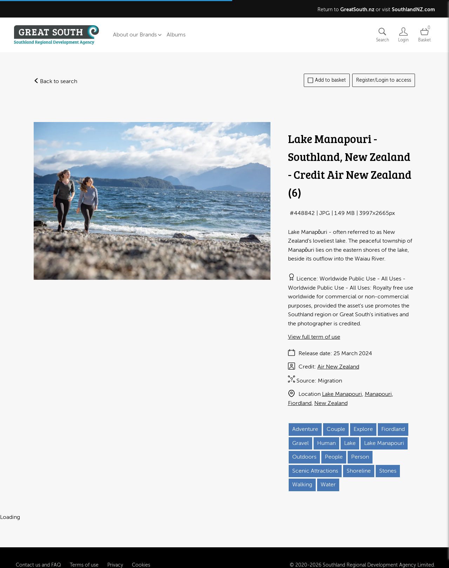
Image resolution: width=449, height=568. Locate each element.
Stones (387, 471)
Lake (350, 443)
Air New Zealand (338, 367)
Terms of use (84, 551)
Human (326, 443)
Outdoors (304, 457)
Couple (336, 429)
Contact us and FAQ (38, 551)
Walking (302, 484)
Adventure (305, 429)
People (334, 457)
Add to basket (327, 80)
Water (328, 484)
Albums (176, 35)
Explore (363, 429)
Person (360, 457)
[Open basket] (424, 35)
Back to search (55, 81)
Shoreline (359, 471)
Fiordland (299, 403)
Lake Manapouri (342, 394)
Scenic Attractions (315, 471)
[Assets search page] (382, 35)
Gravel (300, 443)
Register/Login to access (383, 80)
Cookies (141, 551)
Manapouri (378, 394)
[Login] (403, 35)
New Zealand (331, 403)
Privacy (115, 551)
